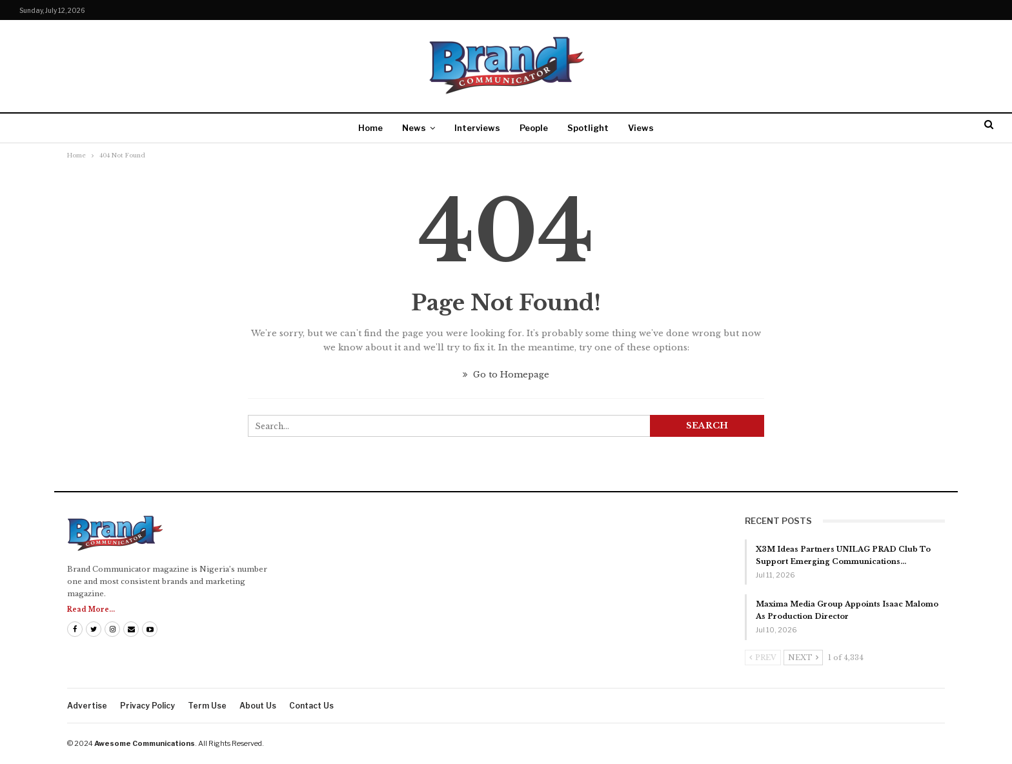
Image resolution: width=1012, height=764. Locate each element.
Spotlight (588, 128)
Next (803, 657)
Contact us (311, 705)
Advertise (87, 705)
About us (257, 705)
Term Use (207, 705)
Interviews (477, 128)
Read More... (91, 609)
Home (370, 128)
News (414, 128)
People (534, 128)
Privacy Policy (147, 705)
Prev (762, 657)
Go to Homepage (506, 374)
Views (641, 128)
